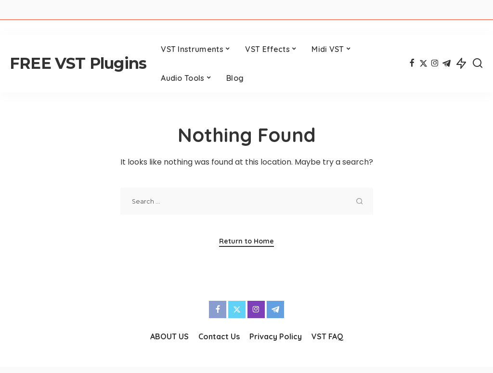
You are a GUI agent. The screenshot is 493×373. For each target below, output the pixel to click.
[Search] (477, 63)
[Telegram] (446, 63)
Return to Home (246, 241)
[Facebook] (412, 63)
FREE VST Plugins (78, 63)
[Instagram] (435, 63)
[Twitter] (423, 63)
